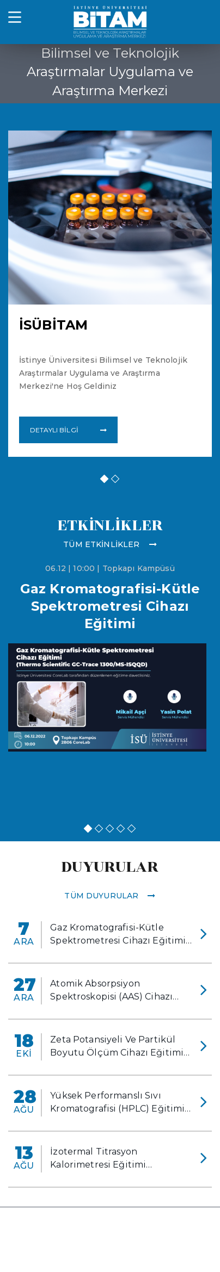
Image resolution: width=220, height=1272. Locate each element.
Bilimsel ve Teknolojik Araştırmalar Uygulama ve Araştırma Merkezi (110, 71)
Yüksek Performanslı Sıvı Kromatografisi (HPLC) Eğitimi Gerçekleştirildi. (117, 1102)
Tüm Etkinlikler (109, 544)
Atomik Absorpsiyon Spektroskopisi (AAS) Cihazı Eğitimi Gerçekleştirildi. (111, 990)
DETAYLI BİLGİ (68, 430)
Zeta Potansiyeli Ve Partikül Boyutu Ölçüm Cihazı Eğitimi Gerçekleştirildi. (117, 1046)
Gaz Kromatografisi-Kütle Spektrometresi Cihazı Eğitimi (110, 606)
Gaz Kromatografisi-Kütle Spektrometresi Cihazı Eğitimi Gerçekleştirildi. (118, 934)
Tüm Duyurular (109, 896)
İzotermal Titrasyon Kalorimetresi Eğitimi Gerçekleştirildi (98, 1158)
